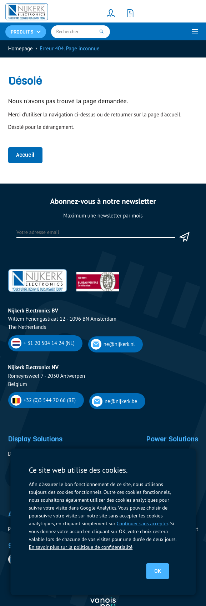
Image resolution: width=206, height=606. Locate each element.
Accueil (25, 155)
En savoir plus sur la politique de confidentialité (80, 547)
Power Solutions (172, 439)
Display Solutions (35, 439)
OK (157, 571)
